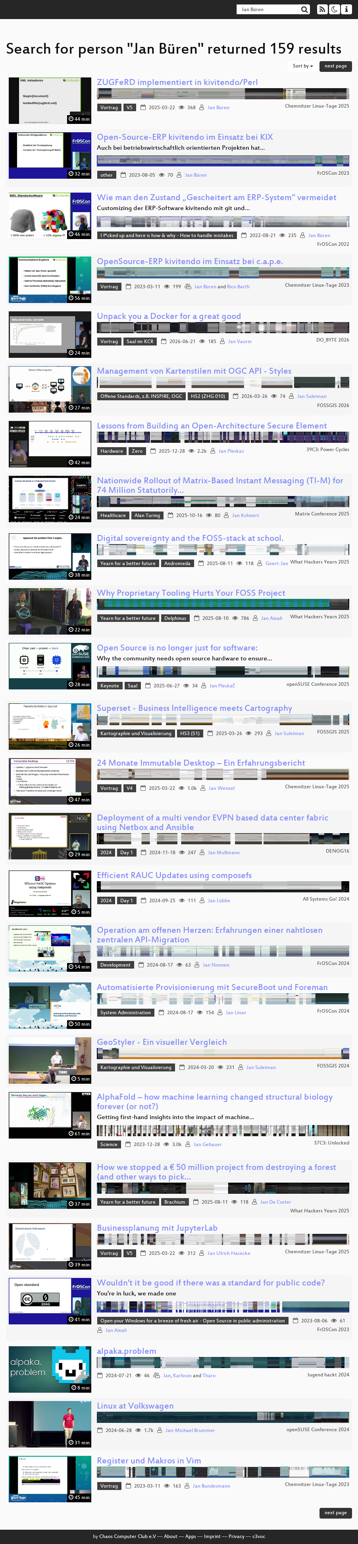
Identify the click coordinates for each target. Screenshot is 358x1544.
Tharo (209, 1376)
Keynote (109, 686)
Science (108, 1145)
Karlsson (182, 1376)
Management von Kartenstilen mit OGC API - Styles (194, 372)
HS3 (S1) (190, 734)
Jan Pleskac (231, 451)
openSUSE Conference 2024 (318, 1430)
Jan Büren (218, 108)
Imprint (212, 1537)
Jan (167, 1376)
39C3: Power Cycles (327, 450)
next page (336, 66)
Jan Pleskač (222, 686)
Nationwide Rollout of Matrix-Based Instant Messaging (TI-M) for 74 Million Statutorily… (220, 486)
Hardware (111, 451)
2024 (106, 853)
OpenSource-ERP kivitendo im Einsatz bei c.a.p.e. (190, 262)
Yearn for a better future (128, 564)
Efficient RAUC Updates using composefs (174, 876)
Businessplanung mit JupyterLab (157, 1229)
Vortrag (109, 108)
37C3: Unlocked (331, 1143)
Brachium (174, 1202)
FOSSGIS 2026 (333, 406)
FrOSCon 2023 (333, 173)
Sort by (303, 66)
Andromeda (177, 564)
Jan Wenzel (222, 788)
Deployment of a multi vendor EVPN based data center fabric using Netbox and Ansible (213, 823)
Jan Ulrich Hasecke (229, 1253)
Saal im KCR (140, 342)
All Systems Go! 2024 (326, 899)
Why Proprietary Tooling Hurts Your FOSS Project (191, 594)
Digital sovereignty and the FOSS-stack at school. (190, 539)
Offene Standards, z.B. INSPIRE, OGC (141, 397)
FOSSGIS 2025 (333, 732)
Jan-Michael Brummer (190, 1431)
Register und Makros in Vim (149, 1462)
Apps (190, 1537)
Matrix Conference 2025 (322, 514)
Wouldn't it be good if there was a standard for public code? (211, 1284)
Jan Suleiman (312, 397)
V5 (130, 108)
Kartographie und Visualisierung (135, 734)
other (106, 175)
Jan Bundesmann (211, 1486)
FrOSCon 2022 (333, 244)
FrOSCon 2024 (333, 964)
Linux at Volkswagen (135, 1407)
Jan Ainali (271, 618)
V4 (130, 788)
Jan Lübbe (219, 901)
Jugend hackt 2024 (328, 1375)
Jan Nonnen (216, 965)
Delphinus (175, 618)
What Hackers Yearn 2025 (319, 562)
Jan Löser (236, 1013)
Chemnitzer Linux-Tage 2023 (317, 285)
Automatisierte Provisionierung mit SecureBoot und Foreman (212, 988)
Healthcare (113, 516)
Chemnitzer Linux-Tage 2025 (317, 106)
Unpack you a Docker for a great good (169, 317)
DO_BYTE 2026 (332, 340)
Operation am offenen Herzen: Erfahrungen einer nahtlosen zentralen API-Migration (210, 936)
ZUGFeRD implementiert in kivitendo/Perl (177, 83)
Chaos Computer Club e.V (127, 1537)
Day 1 (126, 853)
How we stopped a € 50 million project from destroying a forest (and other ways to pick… (216, 1173)
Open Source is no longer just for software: (177, 649)
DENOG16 (337, 851)
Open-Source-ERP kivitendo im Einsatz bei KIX (185, 138)
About (170, 1537)
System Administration (125, 1013)
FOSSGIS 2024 (333, 1066)
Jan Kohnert (245, 516)
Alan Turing (147, 516)
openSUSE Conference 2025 (318, 684)
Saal (132, 686)
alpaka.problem (126, 1352)
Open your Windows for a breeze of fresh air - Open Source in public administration (192, 1321)
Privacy (236, 1537)
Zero (137, 451)
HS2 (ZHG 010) (208, 397)
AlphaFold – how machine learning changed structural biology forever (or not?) (215, 1102)
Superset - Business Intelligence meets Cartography (194, 709)
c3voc (258, 1537)
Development (115, 965)
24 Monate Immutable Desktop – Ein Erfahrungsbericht (201, 764)
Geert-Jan (277, 564)
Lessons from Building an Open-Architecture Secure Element (212, 427)
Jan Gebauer (208, 1145)
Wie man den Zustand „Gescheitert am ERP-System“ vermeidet (217, 198)
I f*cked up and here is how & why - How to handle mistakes (166, 236)
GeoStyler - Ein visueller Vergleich (162, 1043)
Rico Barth (238, 287)
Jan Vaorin (240, 342)
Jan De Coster (275, 1202)
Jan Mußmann (224, 853)
